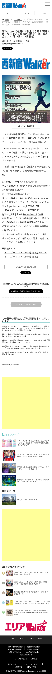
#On (22, 198)
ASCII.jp (34, 659)
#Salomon (32, 198)
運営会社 (18, 667)
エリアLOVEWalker (15, 647)
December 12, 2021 (33, 214)
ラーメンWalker (21, 659)
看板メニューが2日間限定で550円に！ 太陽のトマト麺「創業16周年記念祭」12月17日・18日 (26, 341)
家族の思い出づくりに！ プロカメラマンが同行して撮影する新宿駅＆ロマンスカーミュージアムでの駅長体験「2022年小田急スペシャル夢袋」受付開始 (25, 328)
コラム (43, 13)
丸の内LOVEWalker (32, 652)
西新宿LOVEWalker (15, 649)
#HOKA (41, 198)
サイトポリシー (13, 664)
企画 (40, 638)
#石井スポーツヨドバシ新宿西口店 (19, 182)
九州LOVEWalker (14, 652)
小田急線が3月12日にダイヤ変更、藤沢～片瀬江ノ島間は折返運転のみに (25, 353)
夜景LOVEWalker (33, 649)
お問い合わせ (32, 667)
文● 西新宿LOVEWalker (12, 43)
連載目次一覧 (8, 491)
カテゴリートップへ (26, 304)
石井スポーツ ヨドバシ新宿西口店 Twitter (25, 252)
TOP (8, 13)
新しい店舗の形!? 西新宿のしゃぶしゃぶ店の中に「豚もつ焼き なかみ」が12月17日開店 (25, 335)
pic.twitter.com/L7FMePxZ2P (24, 206)
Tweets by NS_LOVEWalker (10, 365)
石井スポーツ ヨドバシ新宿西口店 (21, 256)
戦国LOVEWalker (26, 654)
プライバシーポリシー (32, 664)
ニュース (26, 13)
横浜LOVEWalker (33, 647)
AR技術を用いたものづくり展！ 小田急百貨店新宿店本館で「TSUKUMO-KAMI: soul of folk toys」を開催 (25, 347)
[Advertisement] (26, 403)
